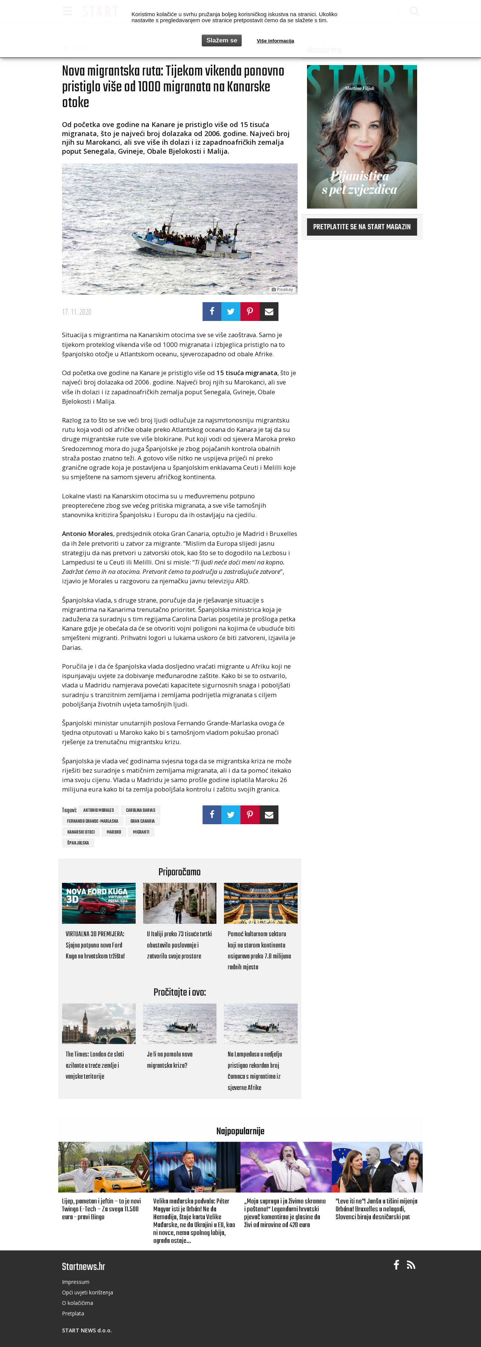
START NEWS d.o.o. (87, 1330)
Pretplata (73, 1313)
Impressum (75, 1281)
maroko (114, 832)
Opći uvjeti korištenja (87, 1292)
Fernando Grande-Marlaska (92, 821)
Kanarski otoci (81, 832)
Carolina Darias (140, 810)
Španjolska (78, 843)
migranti (141, 832)
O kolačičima (77, 1302)
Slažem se (221, 40)
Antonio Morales (98, 810)
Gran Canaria (142, 821)
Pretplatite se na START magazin (362, 227)
